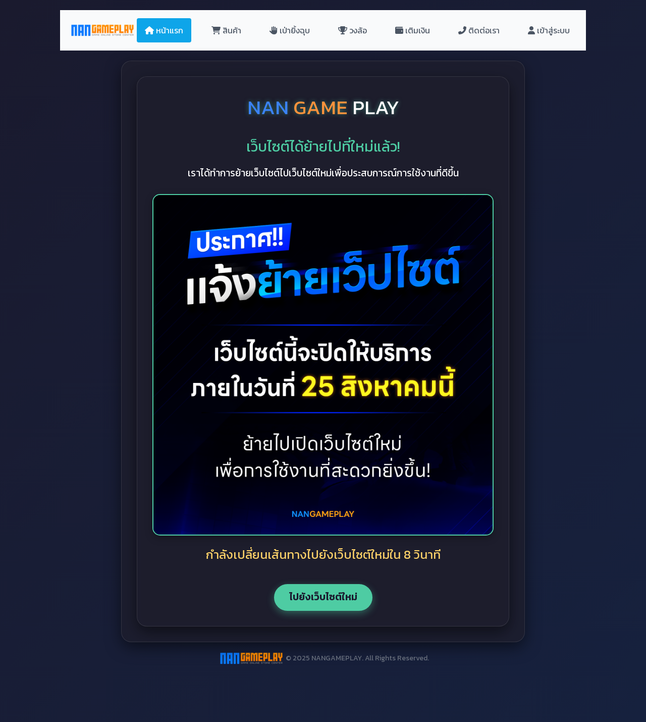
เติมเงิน (412, 30)
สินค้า (226, 30)
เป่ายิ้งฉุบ (290, 30)
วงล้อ (352, 30)
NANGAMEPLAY (336, 658)
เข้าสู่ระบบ (549, 30)
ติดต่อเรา (479, 30)
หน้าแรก (164, 30)
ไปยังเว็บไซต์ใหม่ (323, 597)
